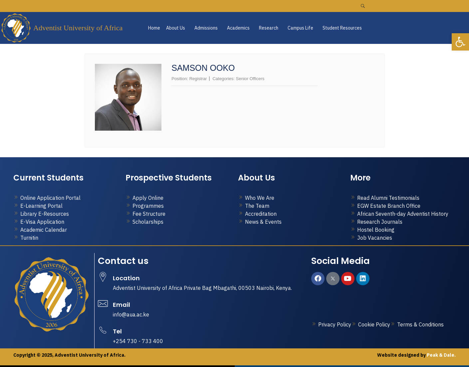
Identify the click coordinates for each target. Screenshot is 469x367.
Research (268, 28)
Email (121, 305)
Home (154, 28)
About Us (175, 28)
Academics (238, 28)
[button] (177, 28)
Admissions (206, 28)
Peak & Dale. (441, 355)
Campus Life (300, 28)
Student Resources (342, 28)
